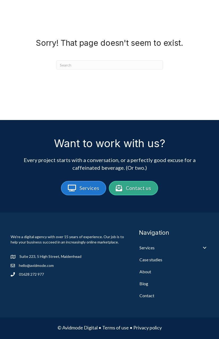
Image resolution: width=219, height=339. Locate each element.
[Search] (109, 64)
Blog (198, 11)
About (178, 11)
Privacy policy (147, 327)
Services (111, 11)
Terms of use (115, 327)
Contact (195, 19)
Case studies (148, 11)
